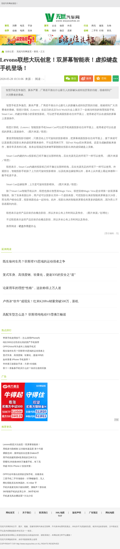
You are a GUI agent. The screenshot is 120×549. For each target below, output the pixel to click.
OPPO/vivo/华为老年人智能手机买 (19, 346)
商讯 (93, 25)
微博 (88, 78)
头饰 (109, 25)
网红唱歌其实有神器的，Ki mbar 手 (20, 483)
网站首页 (10, 512)
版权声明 (76, 512)
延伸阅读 (6, 249)
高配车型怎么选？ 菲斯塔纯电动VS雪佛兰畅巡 (34, 314)
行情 (101, 30)
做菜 (62, 25)
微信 (73, 78)
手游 (30, 25)
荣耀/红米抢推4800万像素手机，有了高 (22, 461)
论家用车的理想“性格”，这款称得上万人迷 (32, 288)
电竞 (22, 25)
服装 (101, 25)
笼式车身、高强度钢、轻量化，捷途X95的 (23, 355)
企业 (54, 25)
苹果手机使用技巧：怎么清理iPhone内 (21, 338)
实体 (30, 30)
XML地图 (60, 512)
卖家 (69, 30)
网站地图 (110, 512)
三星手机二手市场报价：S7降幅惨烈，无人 (23, 478)
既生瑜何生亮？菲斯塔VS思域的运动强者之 (24, 351)
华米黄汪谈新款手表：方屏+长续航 (20, 364)
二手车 (94, 30)
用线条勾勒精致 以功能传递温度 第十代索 (23, 449)
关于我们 (26, 512)
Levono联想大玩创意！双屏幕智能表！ (21, 444)
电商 (22, 30)
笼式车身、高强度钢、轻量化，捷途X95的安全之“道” (39, 274)
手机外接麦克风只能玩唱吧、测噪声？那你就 (24, 487)
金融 (14, 30)
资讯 (109, 30)
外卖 (69, 25)
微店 (62, 30)
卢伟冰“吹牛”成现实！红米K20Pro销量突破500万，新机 (40, 301)
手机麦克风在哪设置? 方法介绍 (18, 496)
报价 (54, 30)
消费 (14, 25)
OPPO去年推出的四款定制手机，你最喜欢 (23, 474)
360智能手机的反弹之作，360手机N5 (21, 491)
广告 (4, 376)
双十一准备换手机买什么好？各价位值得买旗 (24, 368)
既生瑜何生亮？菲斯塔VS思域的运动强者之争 (34, 261)
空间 (103, 78)
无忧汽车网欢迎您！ (9, 3)
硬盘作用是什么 (27, 226)
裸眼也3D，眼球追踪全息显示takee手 (21, 453)
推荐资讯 (6, 426)
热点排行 (6, 330)
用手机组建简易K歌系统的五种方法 (20, 457)
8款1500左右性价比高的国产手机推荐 (21, 342)
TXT (60, 516)
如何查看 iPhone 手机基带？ (16, 359)
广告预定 (93, 512)
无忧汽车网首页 (24, 51)
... (116, 78)
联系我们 (43, 512)
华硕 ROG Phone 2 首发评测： (18, 466)
